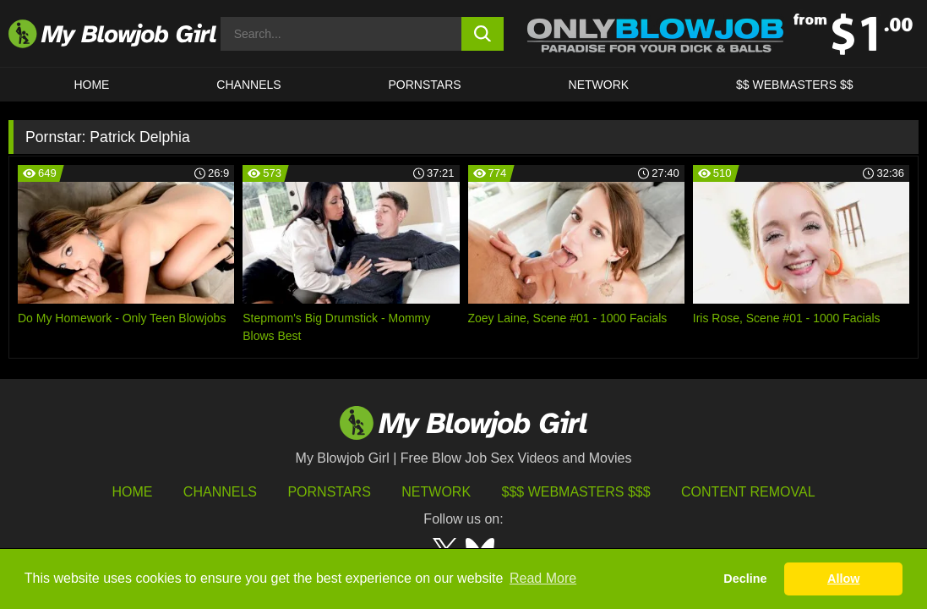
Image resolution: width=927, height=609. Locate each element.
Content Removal (748, 492)
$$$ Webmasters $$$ (576, 492)
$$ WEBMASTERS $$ (794, 84)
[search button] (482, 34)
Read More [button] (543, 578)
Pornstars (328, 492)
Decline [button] (744, 578)
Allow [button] (843, 578)
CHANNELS (248, 84)
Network (599, 84)
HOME (91, 84)
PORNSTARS (425, 84)
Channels (220, 492)
